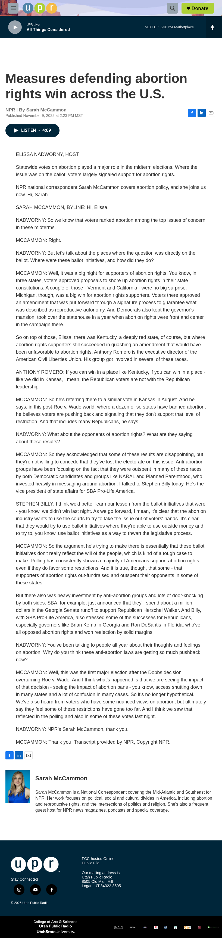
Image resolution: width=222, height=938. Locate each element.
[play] (15, 27)
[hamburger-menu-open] (13, 8)
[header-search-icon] (172, 8)
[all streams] (214, 27)
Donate (200, 8)
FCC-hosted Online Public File (98, 861)
